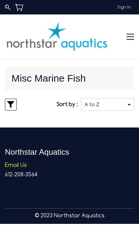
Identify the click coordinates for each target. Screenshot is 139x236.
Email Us (16, 165)
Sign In (124, 7)
